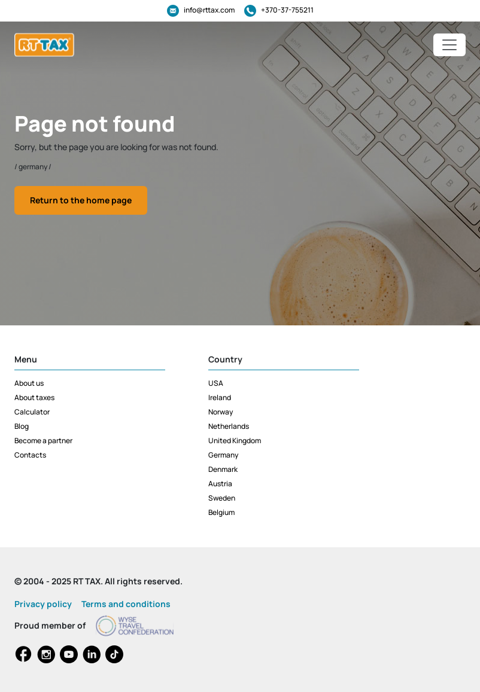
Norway (220, 412)
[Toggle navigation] (449, 44)
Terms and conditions (126, 603)
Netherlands (228, 426)
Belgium (221, 512)
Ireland (219, 397)
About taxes (34, 397)
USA (215, 383)
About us (29, 383)
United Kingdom (234, 440)
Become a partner (43, 440)
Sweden (221, 498)
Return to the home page (81, 200)
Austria (220, 483)
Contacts (30, 455)
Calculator (32, 412)
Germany (223, 455)
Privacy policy (43, 603)
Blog (21, 426)
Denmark (223, 469)
